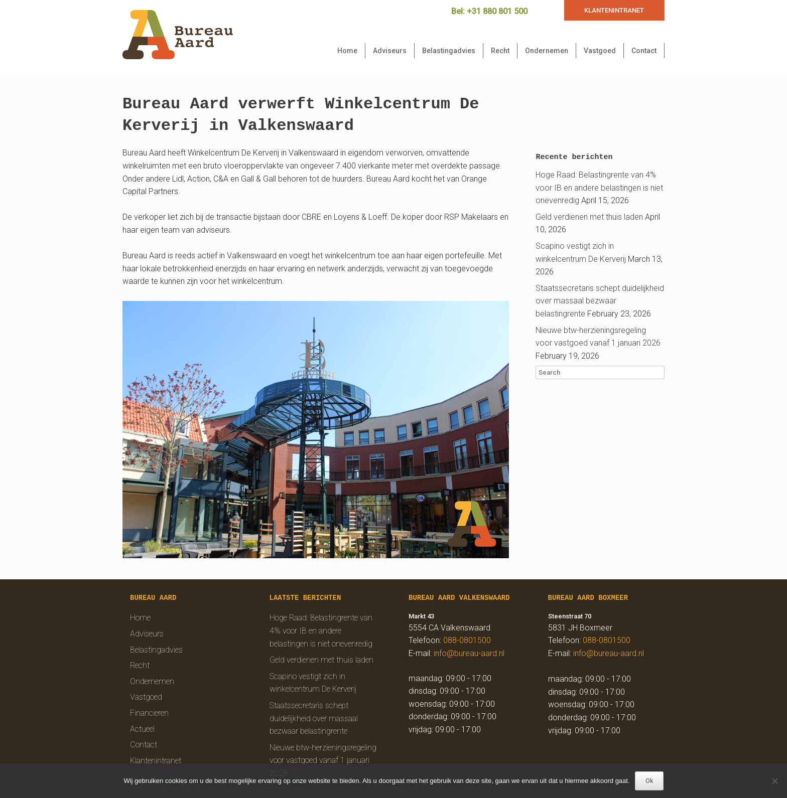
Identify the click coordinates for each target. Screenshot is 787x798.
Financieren (149, 713)
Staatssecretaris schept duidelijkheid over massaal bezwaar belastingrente (600, 300)
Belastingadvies (448, 51)
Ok (649, 780)
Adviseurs (390, 51)
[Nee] (774, 781)
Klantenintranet (155, 760)
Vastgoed (600, 51)
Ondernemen (546, 51)
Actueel (142, 729)
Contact (644, 51)
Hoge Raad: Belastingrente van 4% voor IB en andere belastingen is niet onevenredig (599, 187)
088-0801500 (467, 640)
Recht (500, 51)
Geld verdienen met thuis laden (589, 217)
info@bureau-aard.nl (469, 653)
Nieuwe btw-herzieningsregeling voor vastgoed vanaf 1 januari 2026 (323, 760)
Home (347, 51)
